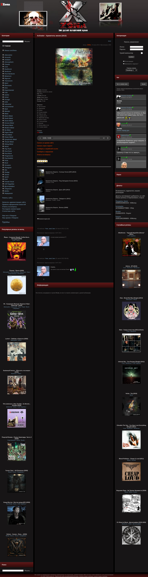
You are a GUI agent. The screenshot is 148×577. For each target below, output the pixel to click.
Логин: (122, 47)
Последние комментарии (11, 209)
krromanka (119, 206)
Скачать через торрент (44, 146)
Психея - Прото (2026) (16, 270)
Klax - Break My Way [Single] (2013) (131, 298)
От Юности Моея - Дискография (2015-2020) (131, 522)
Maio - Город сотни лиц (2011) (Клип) (131, 330)
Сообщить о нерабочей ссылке (47, 148)
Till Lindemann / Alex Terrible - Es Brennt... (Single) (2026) (16, 404)
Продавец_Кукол (122, 201)
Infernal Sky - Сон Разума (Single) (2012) (131, 361)
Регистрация (129, 61)
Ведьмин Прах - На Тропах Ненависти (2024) (131, 490)
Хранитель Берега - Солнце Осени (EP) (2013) (61, 172)
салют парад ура (123, 130)
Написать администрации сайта (14, 202)
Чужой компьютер (126, 53)
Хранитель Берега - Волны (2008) (57, 207)
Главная (8, 46)
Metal (109, 41)
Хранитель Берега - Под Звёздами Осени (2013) (62, 181)
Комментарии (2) (43, 219)
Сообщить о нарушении (45, 151)
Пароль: (123, 49)
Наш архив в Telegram (10, 218)
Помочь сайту (7, 198)
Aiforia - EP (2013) (131, 266)
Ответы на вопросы (9, 207)
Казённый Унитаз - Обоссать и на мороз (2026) (16, 371)
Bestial (118, 211)
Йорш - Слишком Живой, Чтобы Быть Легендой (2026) (16, 237)
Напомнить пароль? (131, 64)
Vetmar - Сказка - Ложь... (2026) (16, 534)
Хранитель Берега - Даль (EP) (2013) (58, 189)
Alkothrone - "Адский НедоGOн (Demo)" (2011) (131, 233)
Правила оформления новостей (14, 204)
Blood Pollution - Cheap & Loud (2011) (131, 458)
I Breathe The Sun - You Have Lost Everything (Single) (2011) (131, 426)
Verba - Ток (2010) (131, 393)
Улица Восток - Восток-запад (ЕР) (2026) (16, 502)
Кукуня (118, 217)
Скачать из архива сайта (45, 143)
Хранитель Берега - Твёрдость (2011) (58, 198)
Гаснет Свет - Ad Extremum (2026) (16, 470)
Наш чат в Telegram (9, 215)
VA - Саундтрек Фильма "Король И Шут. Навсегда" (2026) (16, 304)
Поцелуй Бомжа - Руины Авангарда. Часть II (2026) (16, 437)
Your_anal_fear (50, 228)
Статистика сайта (8, 211)
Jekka (89, 45)
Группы (6, 222)
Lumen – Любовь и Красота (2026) (16, 338)
